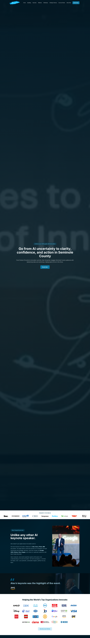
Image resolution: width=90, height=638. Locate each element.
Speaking (29, 2)
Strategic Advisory (53, 2)
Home (24, 2)
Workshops (45, 2)
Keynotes (34, 2)
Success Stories (62, 2)
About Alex (69, 2)
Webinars (40, 2)
